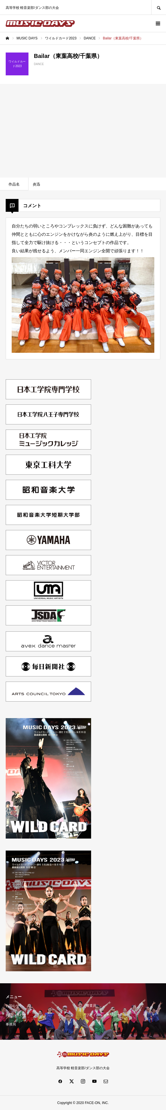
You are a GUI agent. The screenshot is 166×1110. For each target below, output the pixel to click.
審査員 (91, 1006)
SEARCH (158, 7)
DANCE (39, 64)
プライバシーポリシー (103, 1015)
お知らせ (12, 1006)
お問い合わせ (16, 1015)
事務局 (11, 1024)
